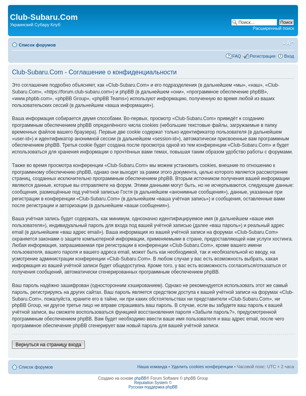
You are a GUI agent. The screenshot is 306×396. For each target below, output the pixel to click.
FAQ (236, 56)
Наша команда (152, 366)
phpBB (140, 378)
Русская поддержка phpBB (152, 387)
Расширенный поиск (273, 28)
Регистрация (262, 56)
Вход (289, 56)
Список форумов (37, 45)
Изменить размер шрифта (288, 43)
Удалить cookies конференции (202, 366)
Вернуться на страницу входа (48, 344)
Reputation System (151, 382)
